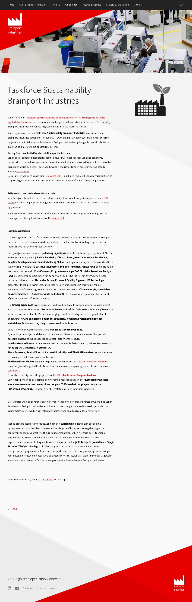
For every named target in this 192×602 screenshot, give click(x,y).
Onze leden (71, 4)
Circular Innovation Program (92, 361)
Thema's (56, 4)
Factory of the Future (117, 4)
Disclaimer (28, 588)
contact (49, 479)
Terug (14, 508)
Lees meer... (14, 370)
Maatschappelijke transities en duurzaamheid (50, 117)
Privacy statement (46, 588)
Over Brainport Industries (33, 4)
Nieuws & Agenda (91, 4)
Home (11, 4)
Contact (138, 4)
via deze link (22, 171)
